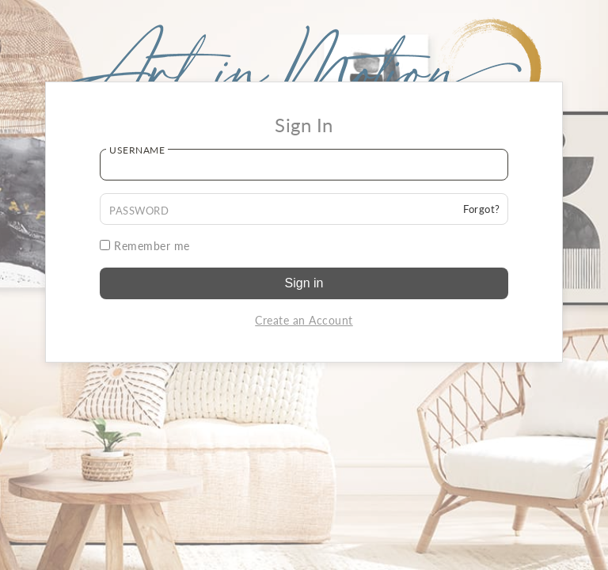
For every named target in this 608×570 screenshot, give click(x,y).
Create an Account (304, 320)
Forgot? (481, 209)
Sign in (304, 283)
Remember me (145, 246)
